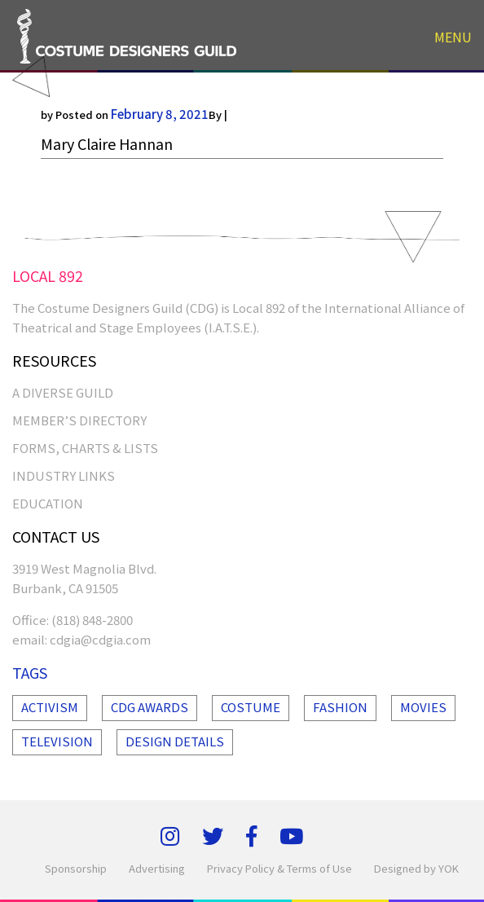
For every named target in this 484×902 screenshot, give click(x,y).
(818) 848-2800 (92, 619)
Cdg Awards (149, 706)
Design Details (174, 741)
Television (57, 741)
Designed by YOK (416, 868)
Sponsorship (76, 868)
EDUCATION (47, 503)
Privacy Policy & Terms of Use (279, 868)
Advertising (157, 868)
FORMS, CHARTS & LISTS (85, 447)
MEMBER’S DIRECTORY (79, 420)
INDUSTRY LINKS (63, 475)
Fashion (340, 706)
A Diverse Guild (62, 392)
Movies (423, 706)
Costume (250, 706)
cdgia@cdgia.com (100, 639)
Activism (49, 706)
